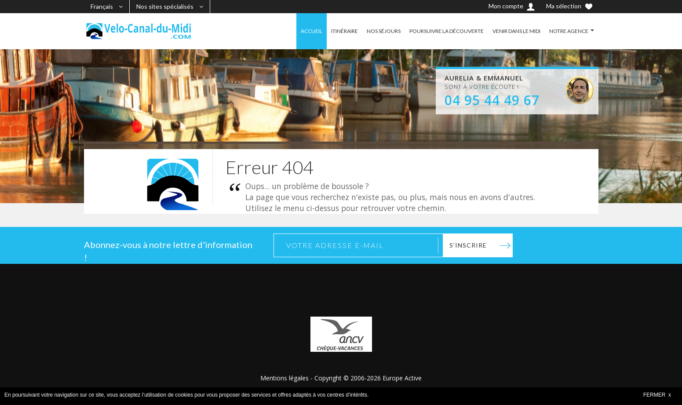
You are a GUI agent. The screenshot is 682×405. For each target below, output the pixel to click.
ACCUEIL (311, 31)
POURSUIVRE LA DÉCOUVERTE (446, 31)
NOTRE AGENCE (568, 31)
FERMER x (657, 395)
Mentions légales (284, 378)
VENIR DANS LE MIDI (516, 31)
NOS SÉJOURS (384, 31)
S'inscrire (468, 245)
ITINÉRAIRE (344, 31)
